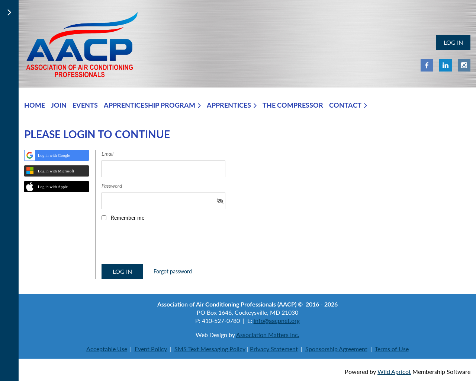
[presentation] (158, 245)
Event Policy (151, 348)
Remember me (127, 218)
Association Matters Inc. (267, 334)
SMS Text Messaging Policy (209, 348)
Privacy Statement (274, 348)
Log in (453, 42)
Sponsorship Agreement (336, 348)
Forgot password (173, 271)
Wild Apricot (394, 371)
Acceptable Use (106, 348)
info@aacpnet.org (277, 320)
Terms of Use (392, 348)
